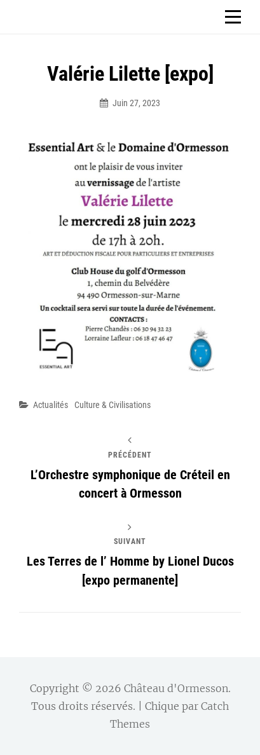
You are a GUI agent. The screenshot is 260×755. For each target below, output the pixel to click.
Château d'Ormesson (176, 688)
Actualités (50, 405)
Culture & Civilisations (112, 405)
